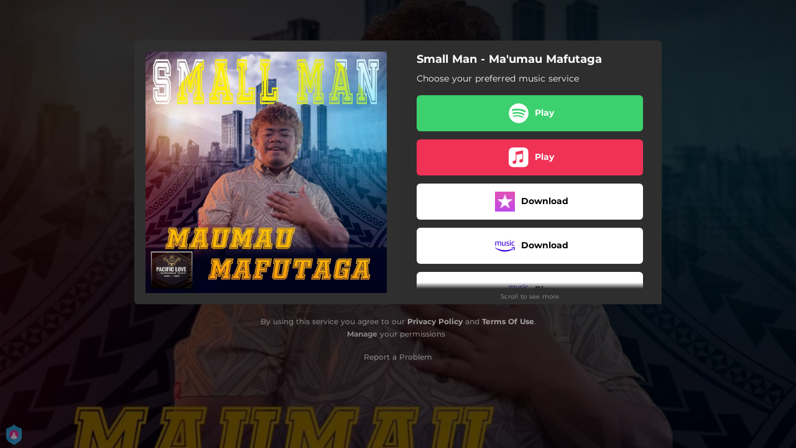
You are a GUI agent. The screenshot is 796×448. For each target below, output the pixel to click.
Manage (362, 333)
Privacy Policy (435, 321)
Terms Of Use (508, 321)
